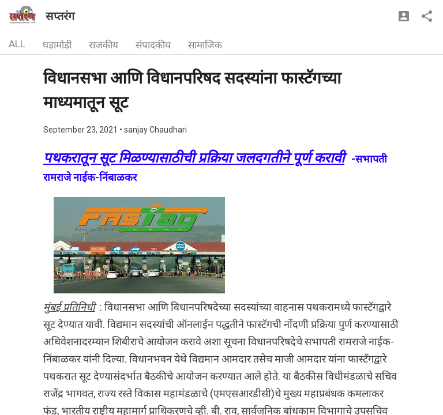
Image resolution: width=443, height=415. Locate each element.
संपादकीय (153, 45)
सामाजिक (205, 45)
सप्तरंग (60, 16)
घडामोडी (57, 45)
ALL (17, 44)
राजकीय (103, 45)
